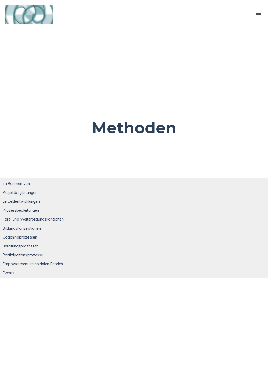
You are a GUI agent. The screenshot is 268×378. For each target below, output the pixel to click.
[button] (258, 14)
